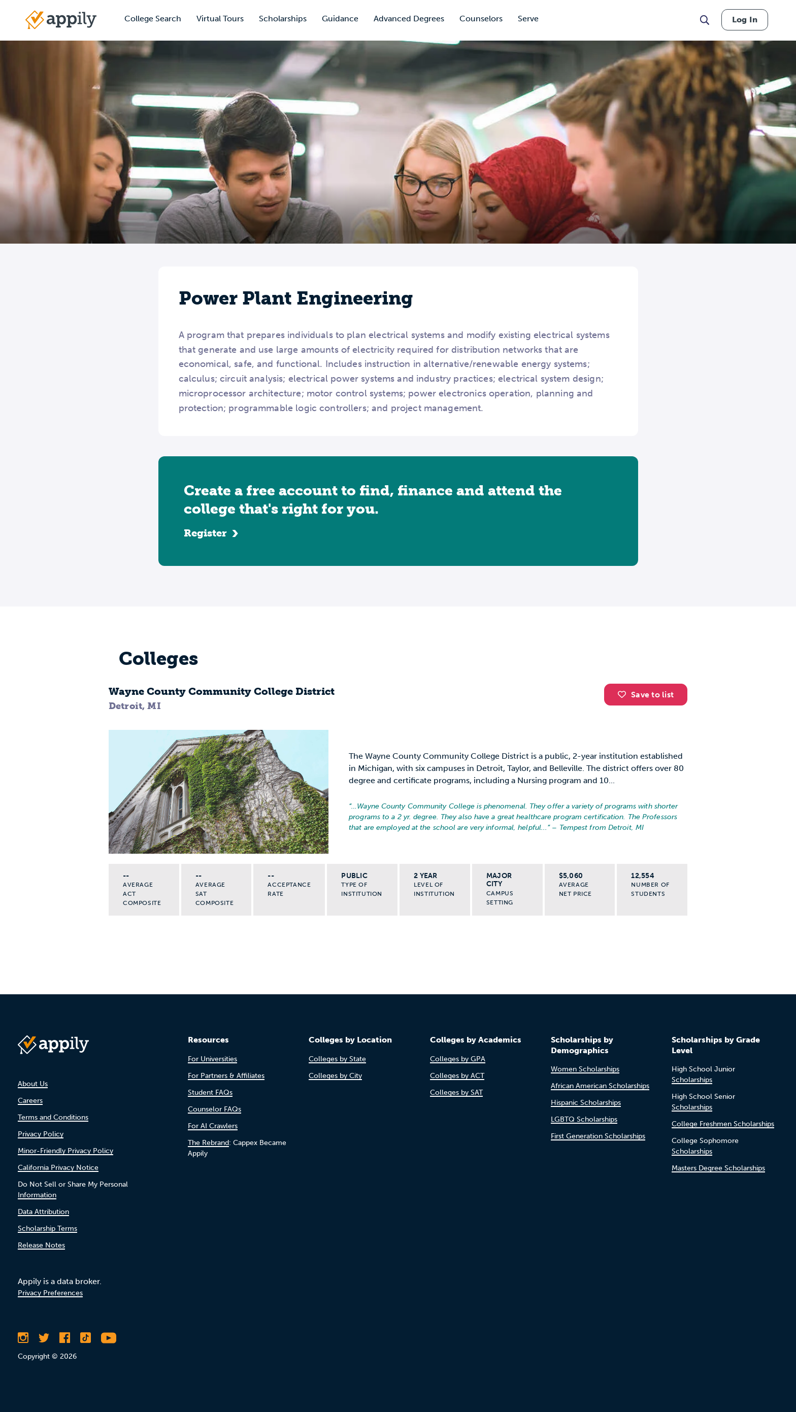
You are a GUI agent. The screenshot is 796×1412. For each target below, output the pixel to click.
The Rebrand (208, 1142)
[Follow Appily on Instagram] (23, 1338)
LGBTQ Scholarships (584, 1119)
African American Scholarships (600, 1086)
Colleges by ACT (457, 1075)
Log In (744, 19)
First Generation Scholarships (598, 1136)
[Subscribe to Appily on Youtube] (108, 1338)
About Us (33, 1084)
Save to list (646, 694)
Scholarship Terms (47, 1228)
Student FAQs (210, 1092)
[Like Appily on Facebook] (64, 1338)
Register (205, 533)
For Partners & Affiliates (226, 1075)
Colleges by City (335, 1075)
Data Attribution (43, 1211)
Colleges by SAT (456, 1092)
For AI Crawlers (213, 1126)
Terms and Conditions (53, 1117)
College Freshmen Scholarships (723, 1124)
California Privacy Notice (58, 1167)
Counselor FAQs (214, 1109)
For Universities (212, 1059)
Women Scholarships (585, 1069)
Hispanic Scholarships (586, 1102)
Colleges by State (337, 1059)
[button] (624, 694)
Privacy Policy (40, 1134)
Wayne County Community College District (222, 691)
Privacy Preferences (50, 1293)
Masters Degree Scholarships (718, 1168)
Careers (30, 1100)
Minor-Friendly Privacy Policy (65, 1151)
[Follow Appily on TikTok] (85, 1338)
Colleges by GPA (457, 1059)
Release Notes (41, 1245)
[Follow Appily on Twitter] (44, 1338)
